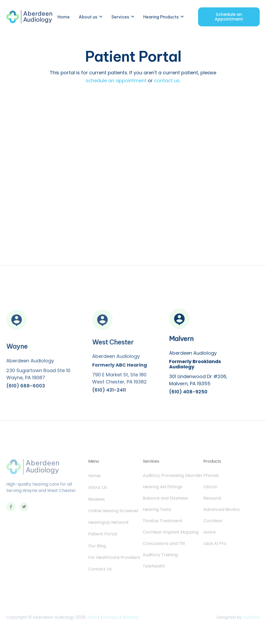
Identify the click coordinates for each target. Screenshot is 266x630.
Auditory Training (160, 555)
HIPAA (93, 617)
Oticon (210, 487)
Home (63, 16)
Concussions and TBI (164, 543)
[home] (29, 17)
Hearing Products (161, 16)
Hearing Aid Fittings (162, 487)
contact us (167, 80)
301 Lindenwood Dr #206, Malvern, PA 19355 (198, 381)
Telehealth (154, 566)
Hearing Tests (157, 509)
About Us (97, 487)
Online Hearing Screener (113, 511)
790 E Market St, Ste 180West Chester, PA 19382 (119, 380)
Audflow (251, 617)
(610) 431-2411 (109, 392)
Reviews (96, 499)
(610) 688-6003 (25, 387)
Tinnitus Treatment (163, 521)
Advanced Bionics (221, 509)
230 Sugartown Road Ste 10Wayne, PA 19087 (38, 376)
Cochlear (213, 521)
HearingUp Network (108, 522)
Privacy (111, 617)
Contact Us (100, 569)
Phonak (211, 475)
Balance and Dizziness (165, 498)
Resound (212, 498)
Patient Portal (102, 534)
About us (88, 16)
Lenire (209, 532)
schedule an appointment (117, 80)
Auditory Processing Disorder (173, 475)
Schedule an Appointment (229, 16)
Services (120, 16)
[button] (90, 17)
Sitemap (130, 617)
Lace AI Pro (214, 543)
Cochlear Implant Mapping (171, 532)
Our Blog (97, 546)
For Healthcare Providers (114, 557)
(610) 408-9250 (188, 392)
